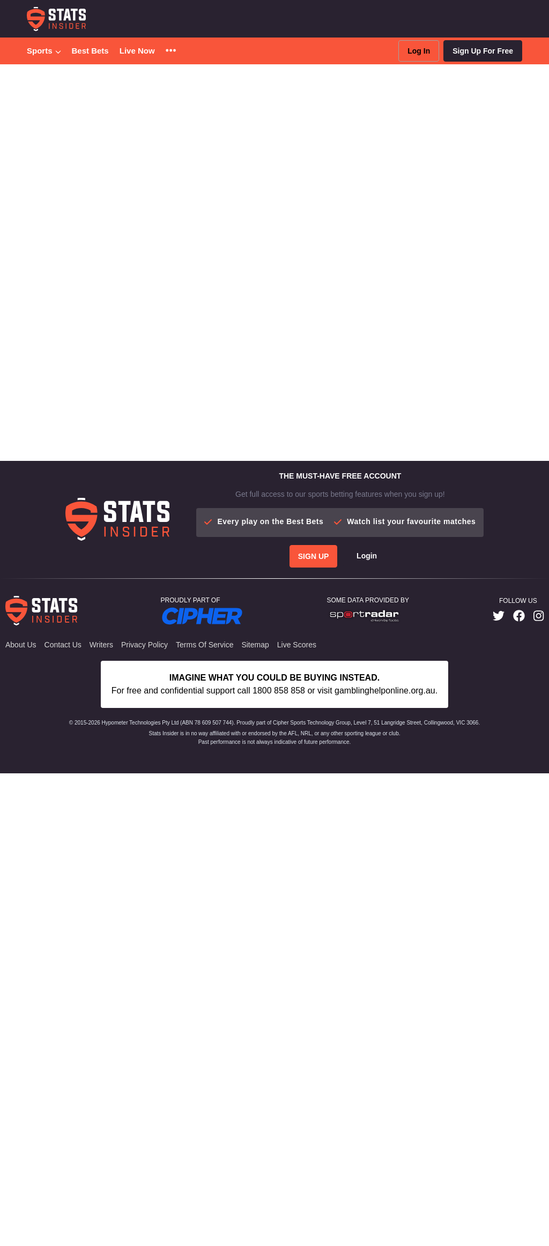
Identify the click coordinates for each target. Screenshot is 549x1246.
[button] (171, 51)
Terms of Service (204, 644)
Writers (101, 644)
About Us (20, 644)
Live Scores (296, 644)
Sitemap (255, 644)
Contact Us (62, 644)
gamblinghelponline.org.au (385, 690)
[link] (499, 616)
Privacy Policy (144, 644)
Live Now (137, 50)
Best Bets (90, 50)
